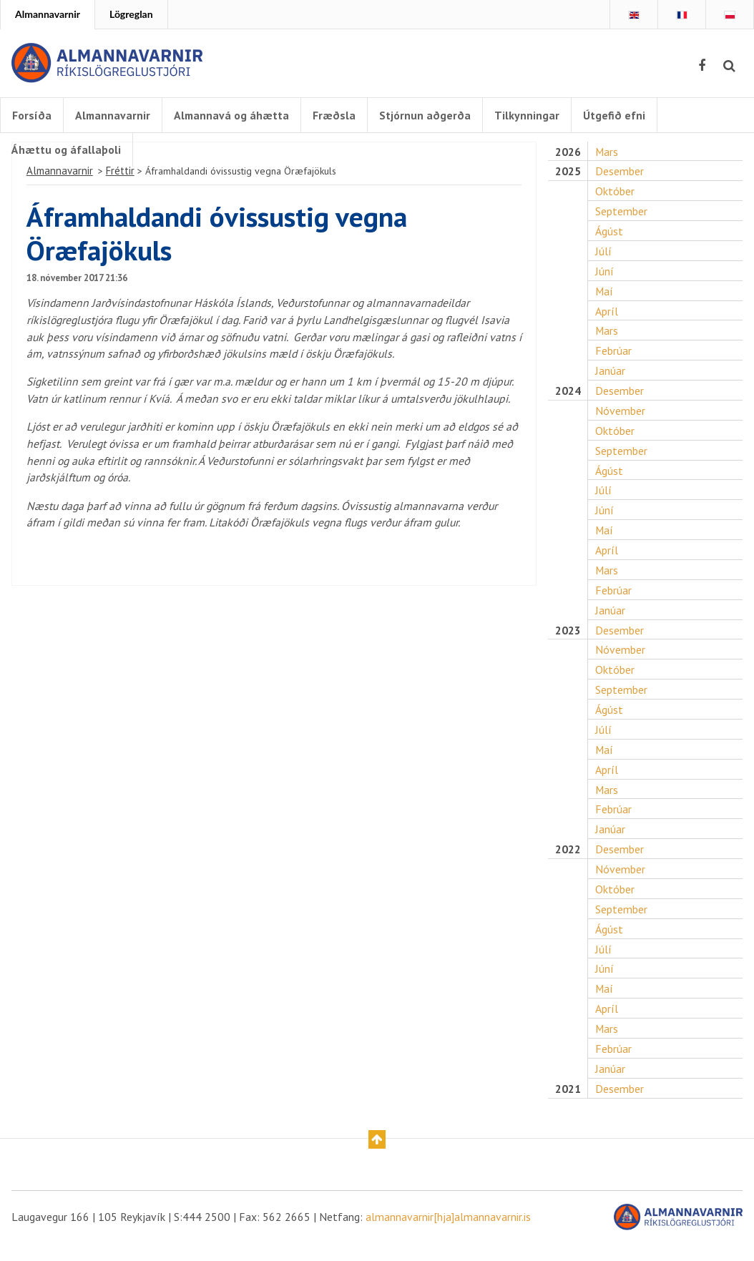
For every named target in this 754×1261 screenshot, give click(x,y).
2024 (567, 399)
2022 (567, 863)
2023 (567, 642)
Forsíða (32, 115)
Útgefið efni (617, 115)
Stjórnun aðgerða (428, 115)
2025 (567, 178)
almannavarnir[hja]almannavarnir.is (449, 1234)
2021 (567, 1105)
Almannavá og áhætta (233, 115)
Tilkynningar (529, 115)
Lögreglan (131, 14)
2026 (567, 158)
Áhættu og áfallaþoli (66, 149)
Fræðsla (336, 115)
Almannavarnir (47, 14)
